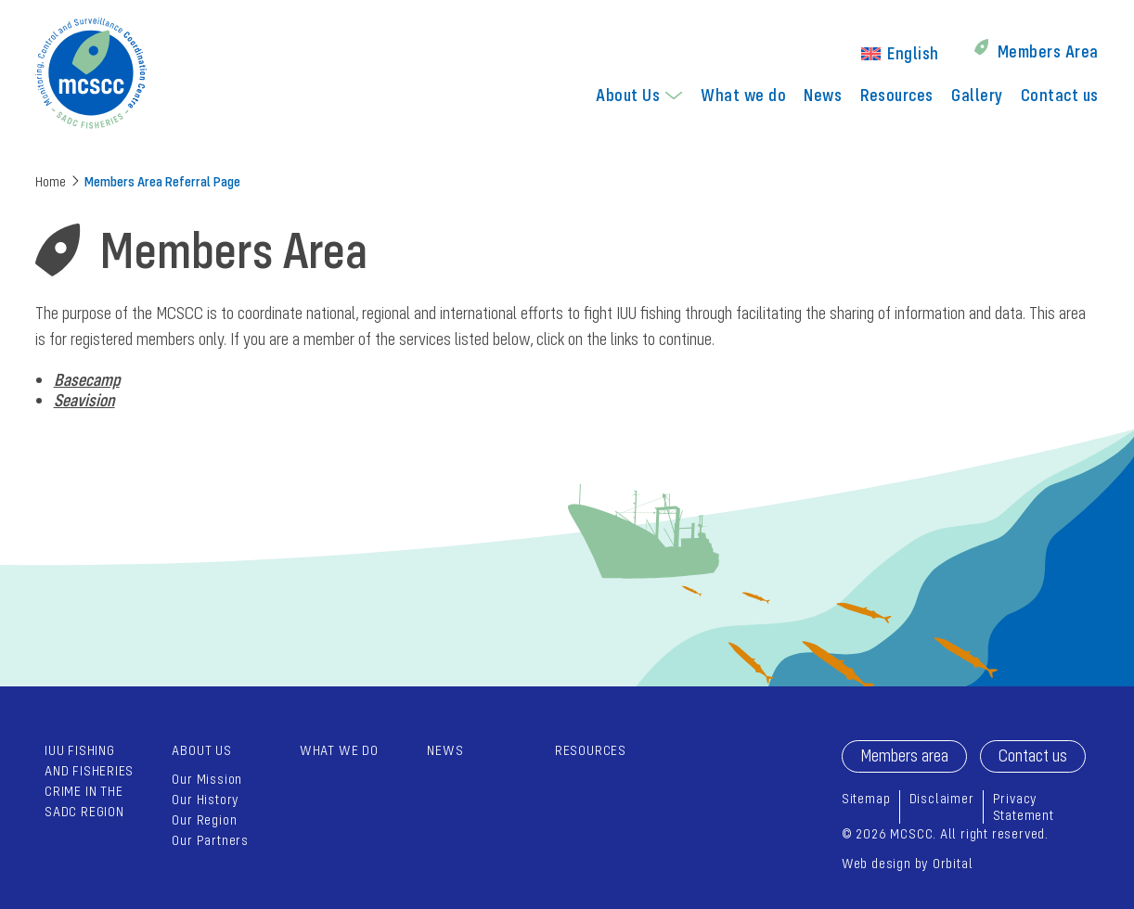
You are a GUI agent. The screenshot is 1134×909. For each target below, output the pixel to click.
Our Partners (210, 840)
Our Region (204, 819)
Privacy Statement (1023, 806)
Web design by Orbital (907, 863)
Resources (897, 94)
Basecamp (87, 379)
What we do (743, 94)
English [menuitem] (912, 53)
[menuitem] (900, 51)
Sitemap (866, 798)
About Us (628, 94)
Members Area (1048, 51)
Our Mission (207, 778)
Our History (205, 799)
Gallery (976, 94)
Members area (904, 755)
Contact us (1060, 94)
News (823, 94)
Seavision (84, 400)
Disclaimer (941, 798)
